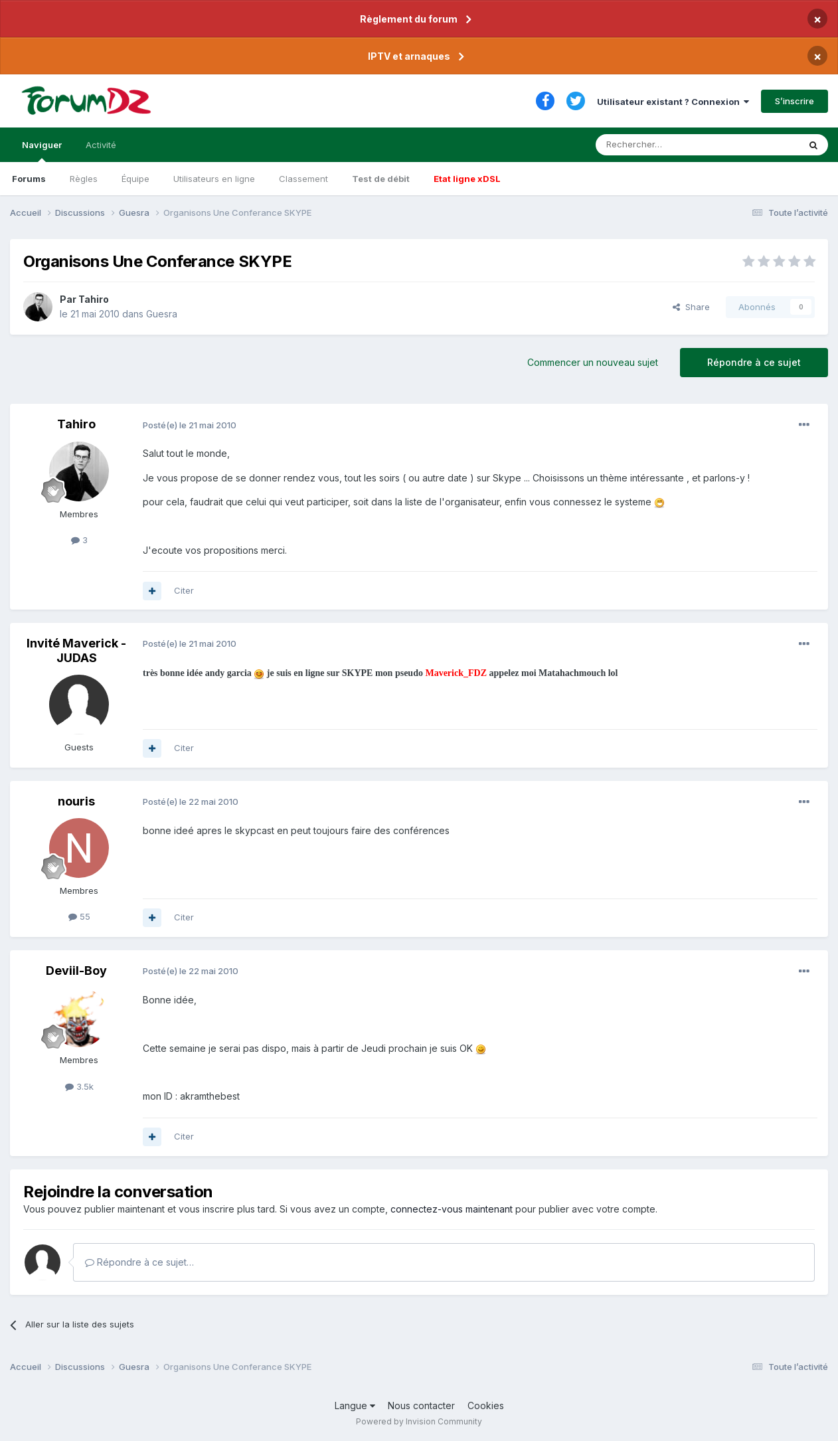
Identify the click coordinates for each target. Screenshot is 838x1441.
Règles (84, 178)
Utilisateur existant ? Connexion (673, 101)
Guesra (161, 313)
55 (79, 916)
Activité (101, 144)
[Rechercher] (668, 144)
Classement (303, 178)
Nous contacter (421, 1405)
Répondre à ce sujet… (139, 1262)
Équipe (135, 178)
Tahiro (93, 299)
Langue (355, 1405)
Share (691, 306)
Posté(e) (189, 425)
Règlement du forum (409, 19)
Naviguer (42, 150)
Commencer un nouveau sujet (592, 362)
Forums (29, 178)
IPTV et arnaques (409, 56)
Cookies (485, 1405)
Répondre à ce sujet (754, 362)
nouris (76, 801)
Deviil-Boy (76, 970)
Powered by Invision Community (419, 1421)
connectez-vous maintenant (451, 1209)
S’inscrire (794, 101)
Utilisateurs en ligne (214, 178)
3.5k (79, 1086)
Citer (184, 590)
